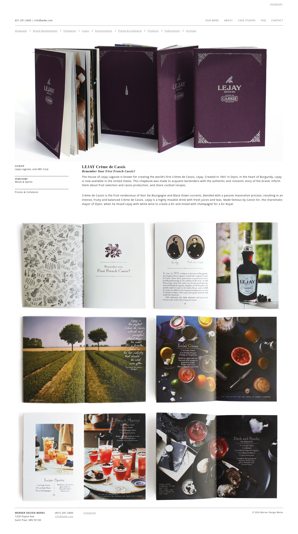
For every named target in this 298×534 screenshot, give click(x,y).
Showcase (21, 30)
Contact (277, 20)
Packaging (69, 30)
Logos (85, 30)
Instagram (276, 4)
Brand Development (45, 30)
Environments (103, 30)
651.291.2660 (23, 20)
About (228, 20)
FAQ (263, 20)
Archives (191, 30)
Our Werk (212, 20)
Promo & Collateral (130, 30)
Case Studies (247, 20)
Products (153, 30)
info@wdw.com (43, 20)
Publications (172, 30)
